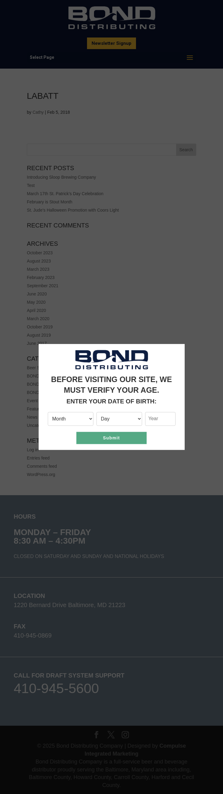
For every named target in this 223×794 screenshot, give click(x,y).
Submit (111, 437)
